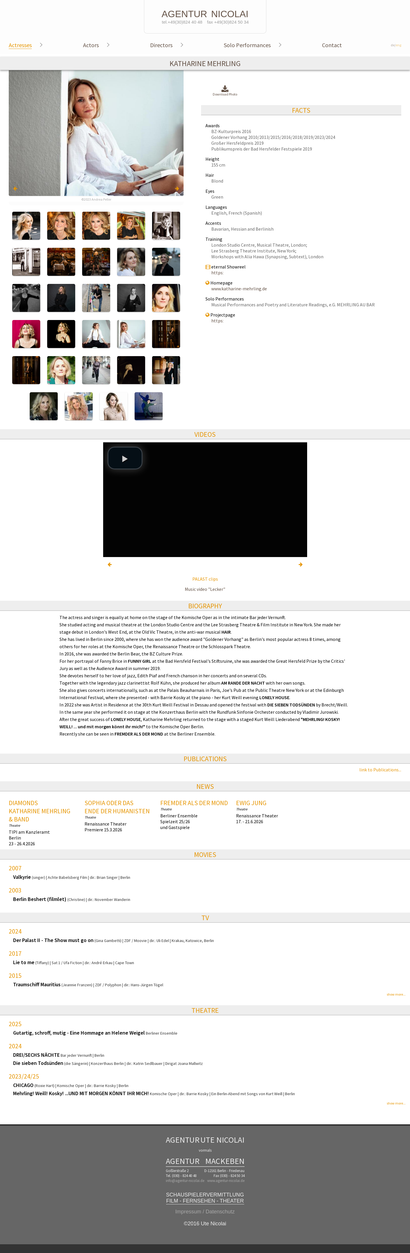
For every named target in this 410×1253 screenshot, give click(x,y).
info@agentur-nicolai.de (185, 1180)
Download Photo (225, 91)
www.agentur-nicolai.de (225, 1180)
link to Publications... (380, 770)
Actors (91, 45)
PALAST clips (205, 579)
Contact (332, 45)
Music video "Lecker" (205, 589)
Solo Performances (247, 45)
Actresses (20, 45)
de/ (396, 45)
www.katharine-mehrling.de (239, 288)
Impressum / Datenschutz (205, 1212)
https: (217, 272)
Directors (161, 45)
